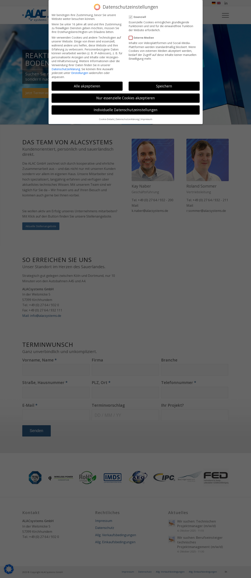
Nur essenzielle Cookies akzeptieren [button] (125, 97)
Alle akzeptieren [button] (87, 86)
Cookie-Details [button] (106, 119)
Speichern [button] (164, 86)
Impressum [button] (146, 119)
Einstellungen (79, 73)
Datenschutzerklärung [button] (127, 119)
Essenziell (139, 17)
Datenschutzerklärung (66, 69)
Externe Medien (143, 37)
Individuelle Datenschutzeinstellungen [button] (126, 109)
